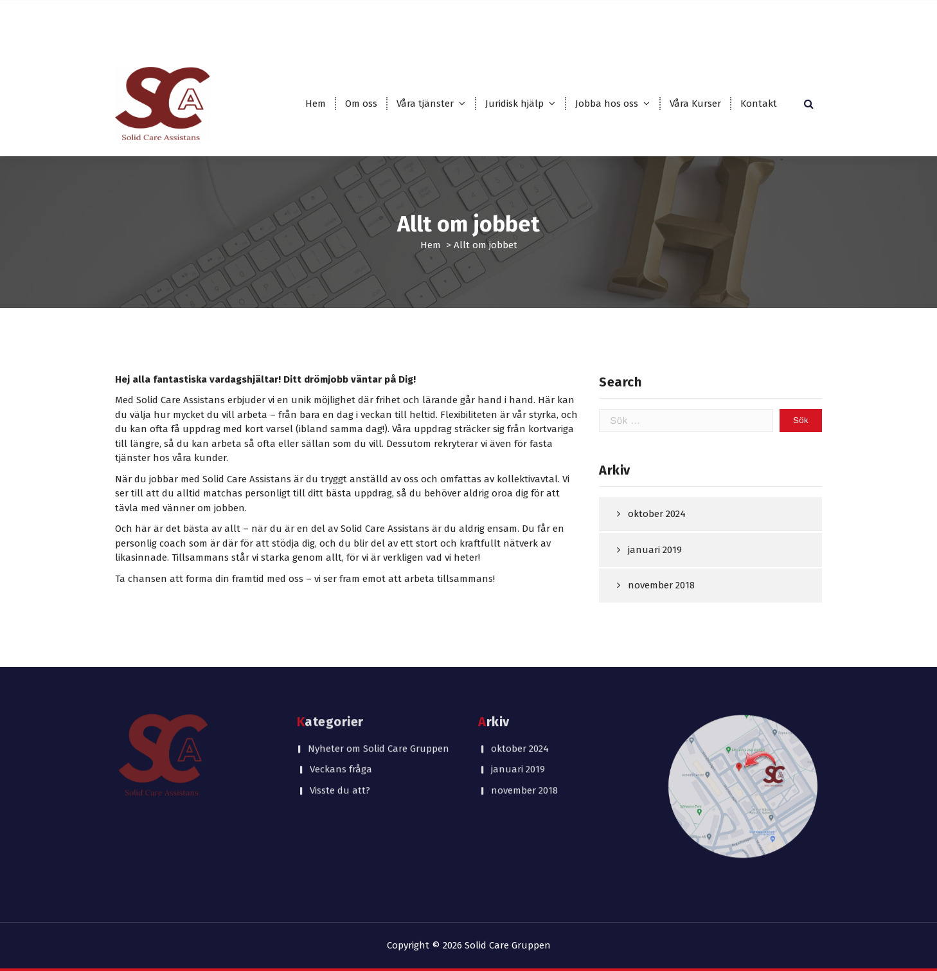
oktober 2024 (657, 532)
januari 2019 (655, 567)
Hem (315, 103)
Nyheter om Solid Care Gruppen (378, 681)
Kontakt (758, 103)
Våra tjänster (425, 103)
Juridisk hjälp (514, 103)
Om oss (361, 103)
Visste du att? (340, 723)
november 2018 (661, 603)
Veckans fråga (341, 703)
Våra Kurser (695, 103)
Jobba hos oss (606, 103)
